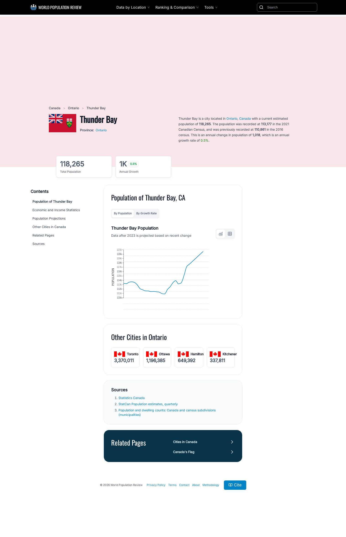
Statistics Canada (132, 416)
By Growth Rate (146, 213)
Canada (55, 108)
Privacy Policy (156, 503)
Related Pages (43, 235)
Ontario (74, 108)
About (196, 503)
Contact (184, 503)
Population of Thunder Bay (52, 201)
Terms (172, 503)
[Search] (291, 7)
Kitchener (230, 372)
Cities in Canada (185, 460)
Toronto (132, 372)
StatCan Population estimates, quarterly (148, 422)
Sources (38, 244)
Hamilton (197, 372)
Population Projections (49, 218)
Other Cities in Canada (49, 227)
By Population (123, 213)
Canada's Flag (183, 470)
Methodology (210, 503)
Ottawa (164, 372)
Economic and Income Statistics (56, 210)
